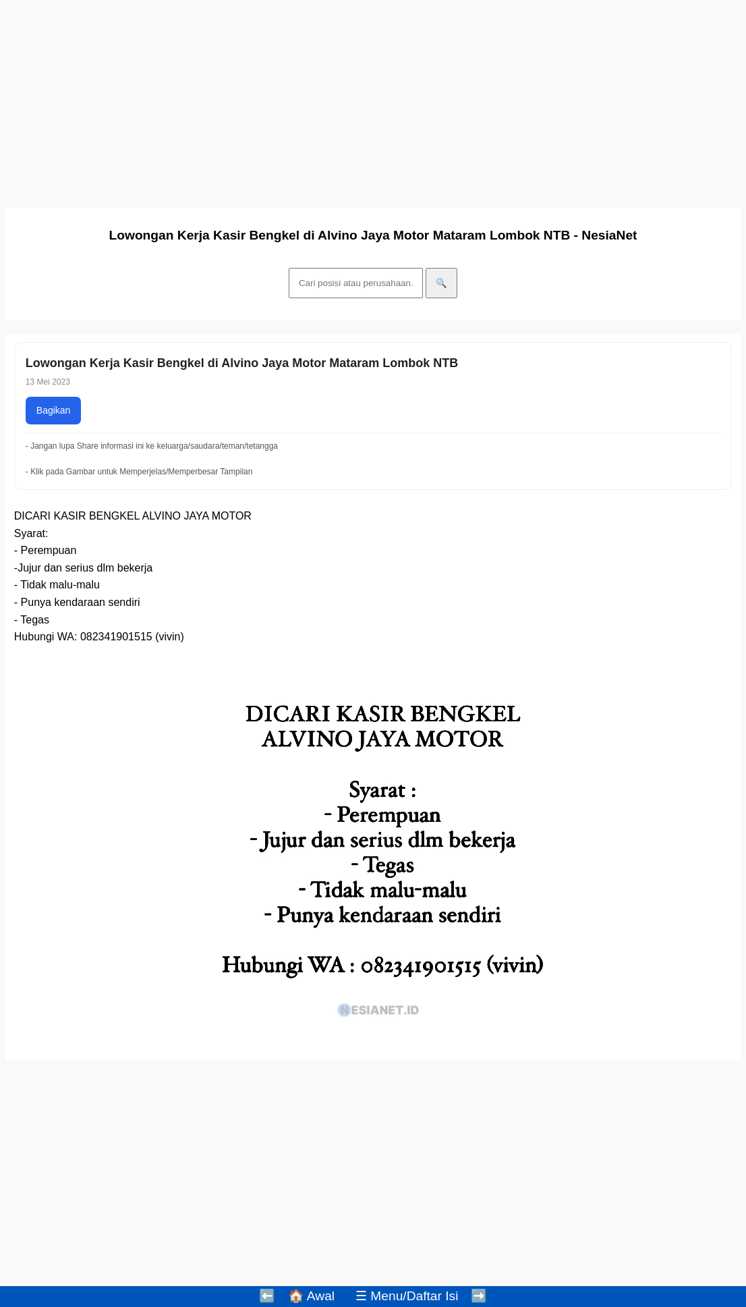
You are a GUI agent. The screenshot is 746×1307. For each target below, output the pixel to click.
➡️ (479, 1296)
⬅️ (267, 1296)
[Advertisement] (373, 99)
